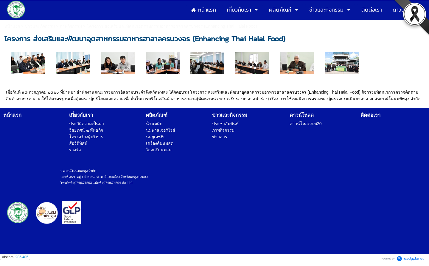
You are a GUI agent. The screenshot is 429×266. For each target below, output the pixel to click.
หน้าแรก (12, 26)
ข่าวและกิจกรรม (40, 26)
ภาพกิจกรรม (71, 26)
